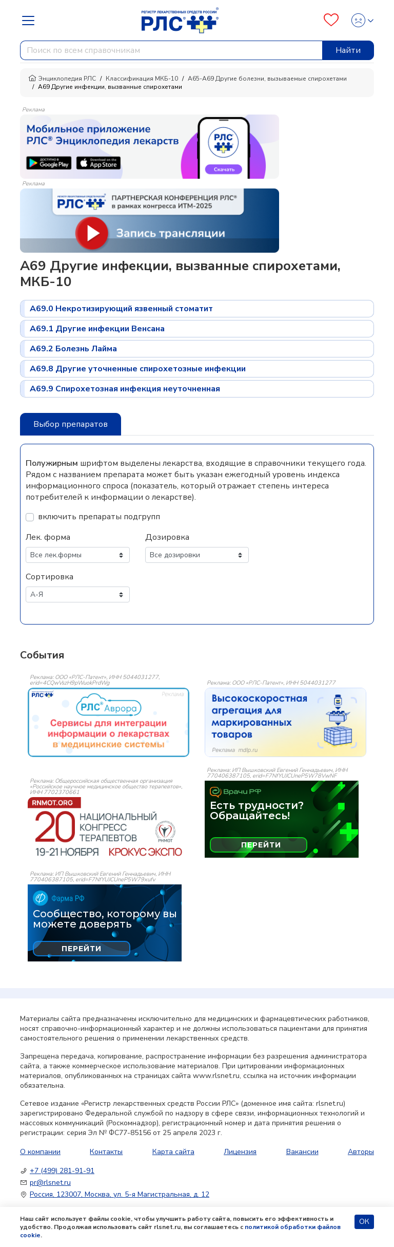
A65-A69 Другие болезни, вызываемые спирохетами (267, 78)
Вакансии (302, 1152)
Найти (348, 50)
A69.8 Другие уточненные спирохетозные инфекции (138, 368)
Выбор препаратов (70, 424)
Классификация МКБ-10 (142, 78)
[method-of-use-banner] (149, 146)
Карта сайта (173, 1152)
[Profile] (359, 20)
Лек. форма (48, 537)
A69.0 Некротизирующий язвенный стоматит (121, 308)
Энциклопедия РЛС (62, 78)
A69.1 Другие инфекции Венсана (97, 328)
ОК (364, 1221)
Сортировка (49, 576)
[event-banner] (108, 722)
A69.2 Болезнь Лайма (73, 348)
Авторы (361, 1152)
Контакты (106, 1152)
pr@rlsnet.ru (50, 1182)
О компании (40, 1152)
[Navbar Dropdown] (31, 20)
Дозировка (167, 537)
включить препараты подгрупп (99, 516)
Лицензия (240, 1152)
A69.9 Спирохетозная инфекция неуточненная (125, 388)
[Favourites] (331, 20)
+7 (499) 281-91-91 (62, 1171)
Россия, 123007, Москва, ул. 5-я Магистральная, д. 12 (119, 1194)
